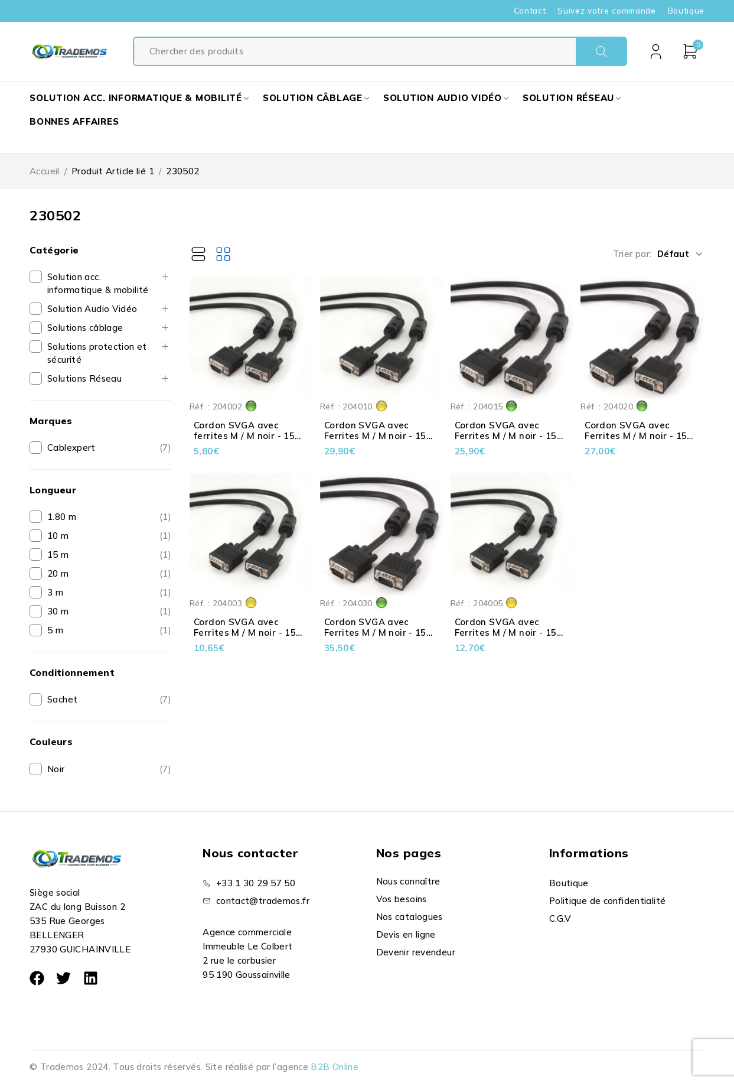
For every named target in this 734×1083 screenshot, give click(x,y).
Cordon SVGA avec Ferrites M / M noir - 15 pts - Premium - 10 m (375, 435)
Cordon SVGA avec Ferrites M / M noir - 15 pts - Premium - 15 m (506, 435)
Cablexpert (71, 447)
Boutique (686, 10)
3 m (55, 592)
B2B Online (334, 1066)
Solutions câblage (85, 327)
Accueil (45, 171)
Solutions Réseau (84, 378)
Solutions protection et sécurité (97, 353)
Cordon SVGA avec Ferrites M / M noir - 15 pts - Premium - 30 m (375, 632)
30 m (58, 611)
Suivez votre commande (606, 10)
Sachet (62, 699)
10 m (58, 535)
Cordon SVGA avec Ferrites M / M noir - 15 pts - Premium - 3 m (245, 632)
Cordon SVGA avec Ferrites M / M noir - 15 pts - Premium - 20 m (636, 435)
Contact (530, 10)
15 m (58, 554)
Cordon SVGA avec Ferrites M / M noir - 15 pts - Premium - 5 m (506, 632)
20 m (58, 573)
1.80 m (61, 516)
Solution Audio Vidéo (92, 308)
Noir (56, 769)
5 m (55, 630)
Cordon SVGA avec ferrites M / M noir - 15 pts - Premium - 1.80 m (245, 435)
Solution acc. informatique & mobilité (98, 283)
